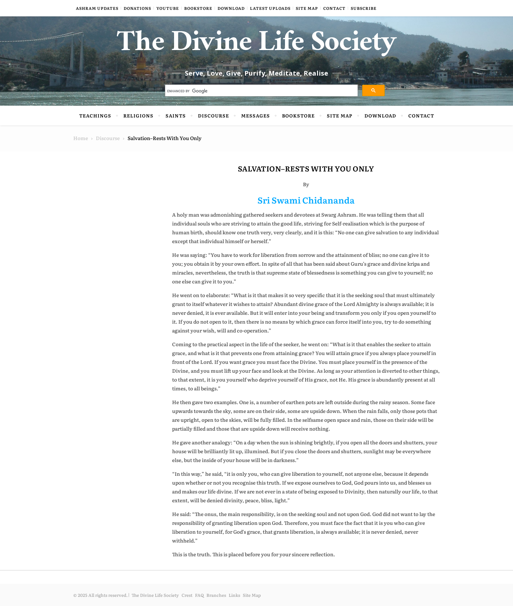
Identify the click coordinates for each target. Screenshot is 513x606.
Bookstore (198, 8)
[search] (261, 91)
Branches (216, 595)
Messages (255, 115)
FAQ (199, 595)
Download (231, 8)
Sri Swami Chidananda (306, 199)
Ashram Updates (97, 8)
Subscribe (364, 8)
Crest (187, 595)
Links (234, 595)
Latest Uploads (270, 8)
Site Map (307, 8)
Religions (138, 115)
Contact (334, 8)
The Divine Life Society (257, 46)
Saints (176, 115)
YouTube (167, 8)
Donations (137, 8)
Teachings (95, 115)
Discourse (213, 115)
